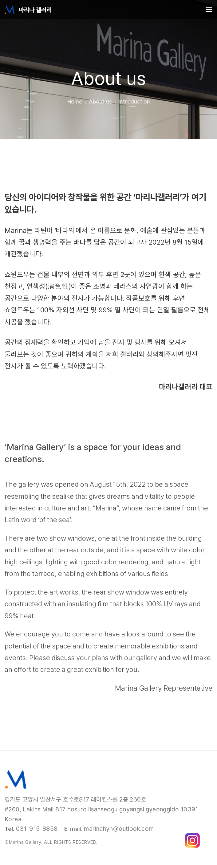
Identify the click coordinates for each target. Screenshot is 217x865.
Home (74, 101)
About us (100, 101)
